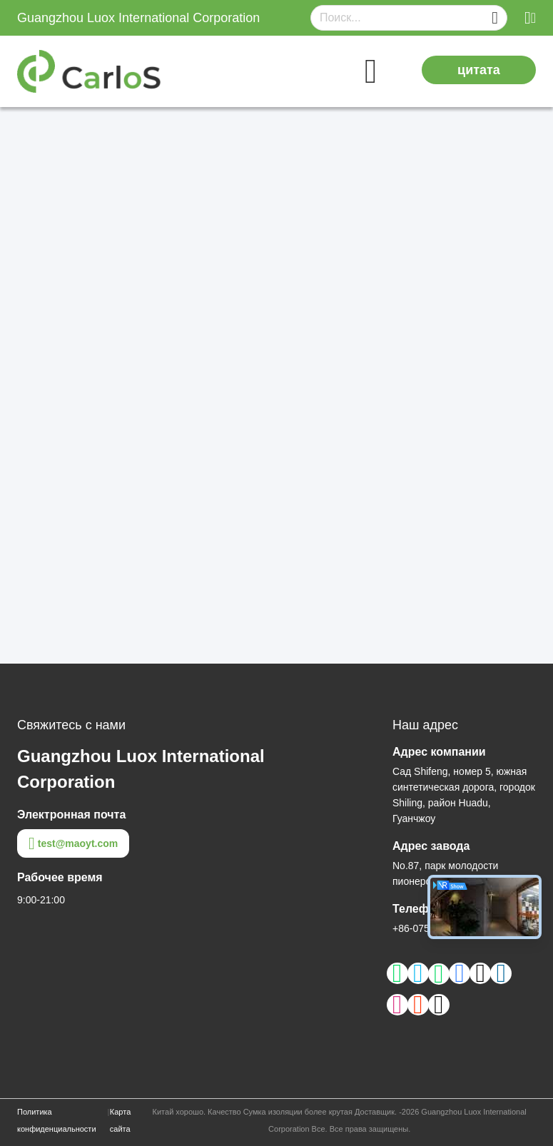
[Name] (495, 18)
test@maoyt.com (73, 843)
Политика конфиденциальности (56, 1120)
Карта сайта (120, 1120)
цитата (478, 70)
